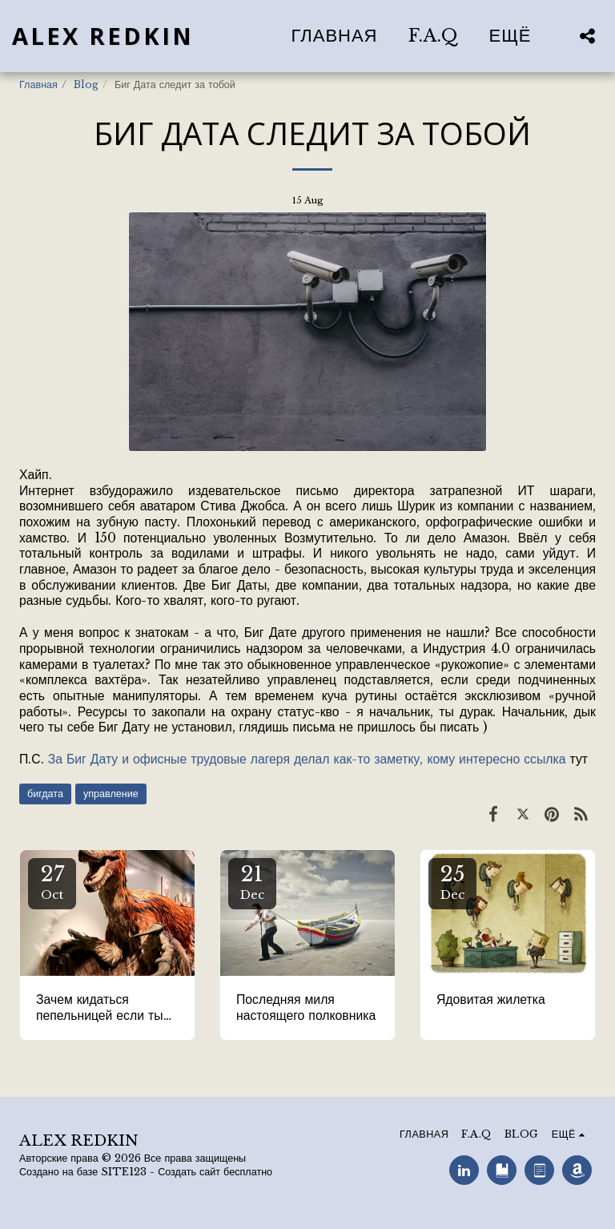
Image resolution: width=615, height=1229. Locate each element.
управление (111, 794)
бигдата (45, 794)
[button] (587, 35)
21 (252, 881)
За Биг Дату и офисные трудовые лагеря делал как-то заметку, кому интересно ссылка (307, 759)
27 (52, 881)
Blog (86, 85)
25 (452, 881)
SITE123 (124, 1172)
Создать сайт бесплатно (215, 1172)
